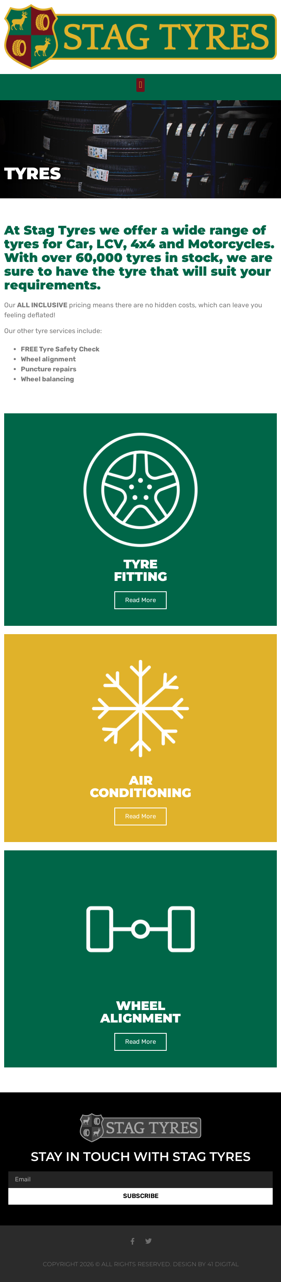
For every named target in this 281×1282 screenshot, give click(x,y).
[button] (140, 85)
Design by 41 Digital (206, 1264)
